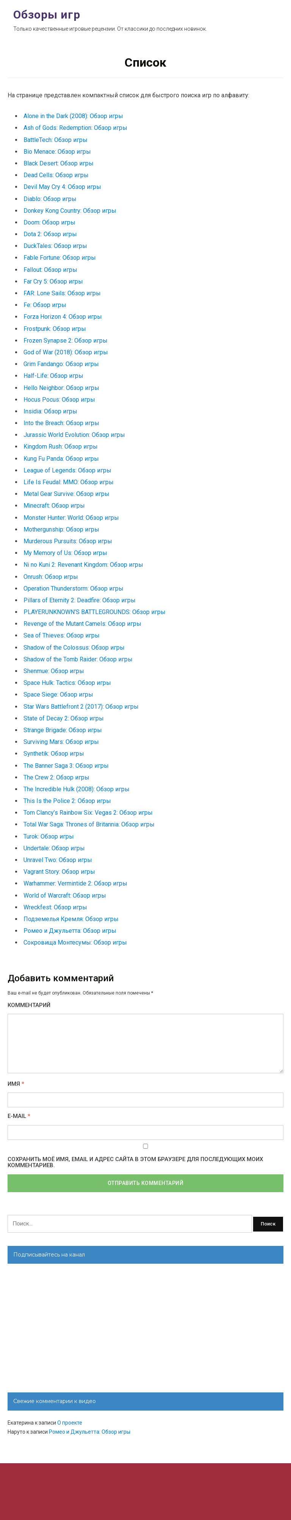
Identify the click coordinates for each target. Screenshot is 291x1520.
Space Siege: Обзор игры (58, 694)
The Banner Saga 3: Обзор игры (66, 765)
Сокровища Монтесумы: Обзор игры (75, 942)
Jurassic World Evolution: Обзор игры (74, 434)
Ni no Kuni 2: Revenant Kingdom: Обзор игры (83, 564)
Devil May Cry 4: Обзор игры (62, 186)
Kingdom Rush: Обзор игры (60, 446)
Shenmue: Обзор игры (53, 671)
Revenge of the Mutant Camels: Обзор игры (82, 623)
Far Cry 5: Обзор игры (53, 281)
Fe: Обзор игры (44, 305)
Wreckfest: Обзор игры (55, 907)
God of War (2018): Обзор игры (65, 352)
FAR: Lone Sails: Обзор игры (62, 293)
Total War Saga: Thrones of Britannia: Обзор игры (89, 824)
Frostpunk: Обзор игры (54, 328)
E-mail (19, 1116)
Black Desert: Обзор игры (58, 163)
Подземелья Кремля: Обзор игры (71, 919)
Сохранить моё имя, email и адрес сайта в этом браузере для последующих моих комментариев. (135, 1162)
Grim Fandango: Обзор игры (61, 364)
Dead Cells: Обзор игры (56, 175)
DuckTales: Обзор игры (55, 245)
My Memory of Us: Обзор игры (65, 553)
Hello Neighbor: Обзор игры (61, 387)
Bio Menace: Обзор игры (57, 151)
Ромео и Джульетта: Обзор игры (69, 930)
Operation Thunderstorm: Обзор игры (73, 588)
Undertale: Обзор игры (54, 848)
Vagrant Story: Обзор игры (59, 871)
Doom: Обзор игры (49, 222)
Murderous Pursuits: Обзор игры (67, 541)
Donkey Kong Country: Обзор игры (69, 210)
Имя (16, 1084)
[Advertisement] (145, 1328)
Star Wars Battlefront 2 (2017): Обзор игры (81, 706)
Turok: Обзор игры (48, 836)
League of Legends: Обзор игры (67, 470)
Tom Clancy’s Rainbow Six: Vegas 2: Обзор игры (88, 812)
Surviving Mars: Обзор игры (61, 741)
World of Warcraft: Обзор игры (64, 895)
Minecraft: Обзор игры (54, 505)
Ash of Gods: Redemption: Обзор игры (75, 127)
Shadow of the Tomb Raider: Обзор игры (78, 659)
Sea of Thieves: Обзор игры (61, 635)
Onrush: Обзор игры (50, 576)
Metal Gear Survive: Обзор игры (66, 493)
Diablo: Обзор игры (50, 199)
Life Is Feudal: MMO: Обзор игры (68, 482)
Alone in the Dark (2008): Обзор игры (73, 116)
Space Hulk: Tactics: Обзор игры (67, 682)
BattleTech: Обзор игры (55, 139)
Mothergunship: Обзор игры (61, 529)
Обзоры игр (46, 14)
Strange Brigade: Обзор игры (62, 730)
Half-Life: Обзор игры (53, 375)
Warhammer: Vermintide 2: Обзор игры (75, 883)
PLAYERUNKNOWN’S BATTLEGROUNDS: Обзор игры (94, 612)
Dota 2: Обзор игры (50, 234)
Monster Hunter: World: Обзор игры (71, 517)
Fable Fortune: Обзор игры (59, 257)
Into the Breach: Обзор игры (61, 423)
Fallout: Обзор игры (50, 269)
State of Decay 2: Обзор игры (63, 718)
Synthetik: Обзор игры (53, 753)
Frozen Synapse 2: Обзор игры (65, 340)
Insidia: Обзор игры (50, 411)
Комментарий (29, 1005)
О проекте (69, 1423)
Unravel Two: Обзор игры (57, 860)
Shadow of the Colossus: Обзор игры (74, 647)
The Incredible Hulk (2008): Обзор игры (76, 789)
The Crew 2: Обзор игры (56, 777)
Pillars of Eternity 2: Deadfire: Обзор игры (79, 600)
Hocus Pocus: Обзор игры (59, 399)
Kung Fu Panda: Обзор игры (61, 458)
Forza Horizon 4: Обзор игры (62, 316)
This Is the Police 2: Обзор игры (67, 800)
